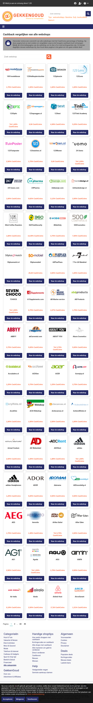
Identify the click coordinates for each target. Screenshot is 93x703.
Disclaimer (65, 646)
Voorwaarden (66, 637)
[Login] (75, 3)
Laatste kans (66, 663)
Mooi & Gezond (9, 646)
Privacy (63, 643)
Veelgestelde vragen (40, 670)
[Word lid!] (80, 3)
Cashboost (36, 655)
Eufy (74, 17)
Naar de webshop (13, 95)
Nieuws (35, 658)
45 (25, 624)
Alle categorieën (10, 665)
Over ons (7, 674)
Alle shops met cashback (42, 645)
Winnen (35, 661)
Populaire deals (67, 655)
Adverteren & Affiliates (12, 677)
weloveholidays (58, 17)
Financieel (8, 662)
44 (20, 624)
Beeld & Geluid (9, 660)
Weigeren (20, 699)
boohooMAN (82, 17)
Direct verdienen (38, 653)
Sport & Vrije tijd (10, 657)
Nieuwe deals (66, 660)
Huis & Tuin (8, 637)
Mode (6, 649)
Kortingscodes (66, 657)
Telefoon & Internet (11, 651)
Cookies (64, 640)
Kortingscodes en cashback (43, 642)
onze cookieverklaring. (36, 694)
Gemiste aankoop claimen (42, 673)
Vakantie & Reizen (10, 640)
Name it (51, 20)
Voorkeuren (32, 699)
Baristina (68, 17)
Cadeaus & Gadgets (11, 654)
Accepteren (7, 699)
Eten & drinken (9, 643)
